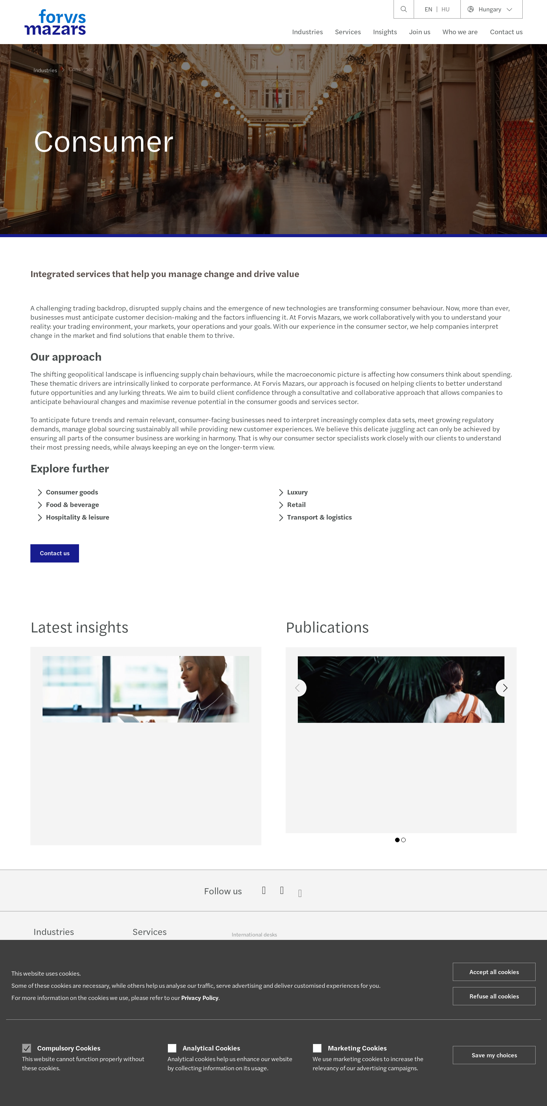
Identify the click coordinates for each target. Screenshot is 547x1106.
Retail (295, 504)
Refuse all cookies (494, 996)
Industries (307, 31)
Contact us (506, 31)
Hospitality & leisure (76, 516)
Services (348, 31)
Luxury (296, 491)
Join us (419, 31)
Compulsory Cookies (68, 1047)
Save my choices (494, 1055)
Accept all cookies (494, 971)
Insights (385, 31)
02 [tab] (403, 840)
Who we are (460, 31)
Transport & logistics (318, 516)
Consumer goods (71, 491)
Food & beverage (71, 504)
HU (445, 9)
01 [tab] (397, 840)
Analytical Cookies (211, 1047)
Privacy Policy (199, 997)
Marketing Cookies (357, 1047)
